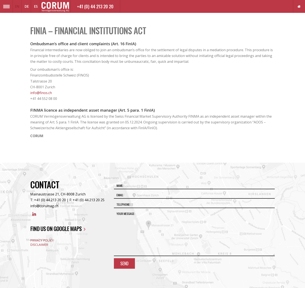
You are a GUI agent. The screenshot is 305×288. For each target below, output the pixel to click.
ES (36, 6)
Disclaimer (39, 245)
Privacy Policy (42, 240)
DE (27, 6)
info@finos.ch (41, 92)
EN (17, 6)
